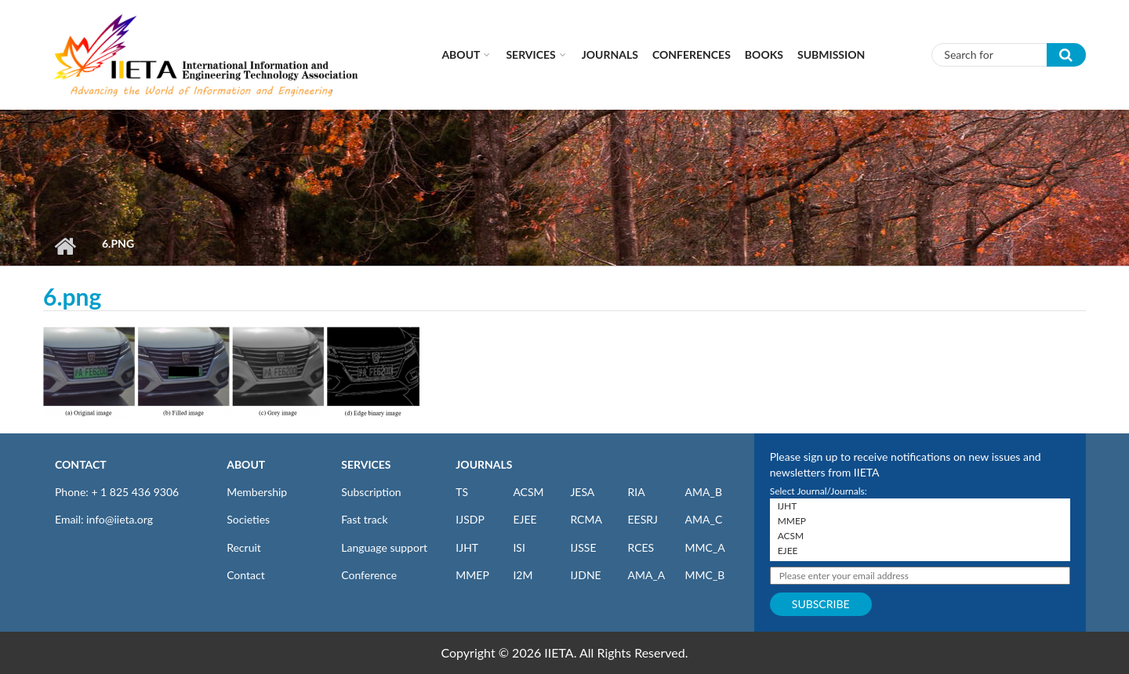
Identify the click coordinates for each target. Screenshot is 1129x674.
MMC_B (705, 575)
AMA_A (646, 575)
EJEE (524, 519)
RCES (640, 547)
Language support (384, 547)
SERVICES (365, 464)
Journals (610, 54)
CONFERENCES (691, 54)
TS (462, 491)
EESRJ (642, 519)
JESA (582, 491)
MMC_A (705, 547)
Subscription (371, 491)
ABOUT (246, 464)
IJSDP (470, 519)
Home (64, 246)
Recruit (244, 547)
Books (764, 54)
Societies (248, 519)
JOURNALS (484, 464)
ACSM (528, 491)
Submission (831, 54)
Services (530, 54)
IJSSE (583, 547)
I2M (522, 575)
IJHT (467, 547)
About (460, 54)
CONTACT (81, 464)
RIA (635, 491)
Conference (369, 575)
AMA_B (703, 491)
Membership (257, 491)
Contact (246, 575)
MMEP (472, 575)
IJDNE (585, 575)
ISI (519, 547)
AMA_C (704, 519)
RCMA (586, 519)
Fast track (364, 519)
